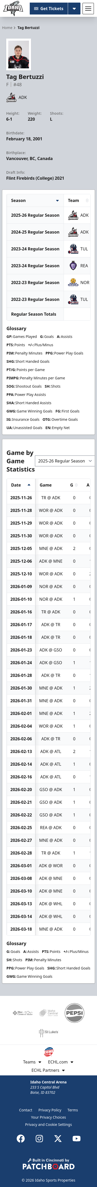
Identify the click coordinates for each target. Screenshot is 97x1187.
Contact (25, 1110)
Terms (73, 1110)
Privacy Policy (50, 1110)
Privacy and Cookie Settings (48, 1124)
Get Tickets (48, 8)
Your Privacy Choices (48, 1117)
